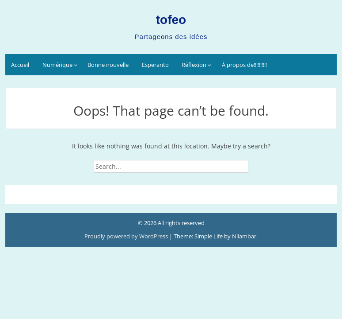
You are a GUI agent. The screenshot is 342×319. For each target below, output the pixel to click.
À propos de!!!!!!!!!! (244, 65)
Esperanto (155, 65)
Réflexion (194, 65)
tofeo (171, 20)
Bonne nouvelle (108, 65)
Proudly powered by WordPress (126, 236)
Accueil (20, 65)
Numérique (57, 65)
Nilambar (244, 236)
